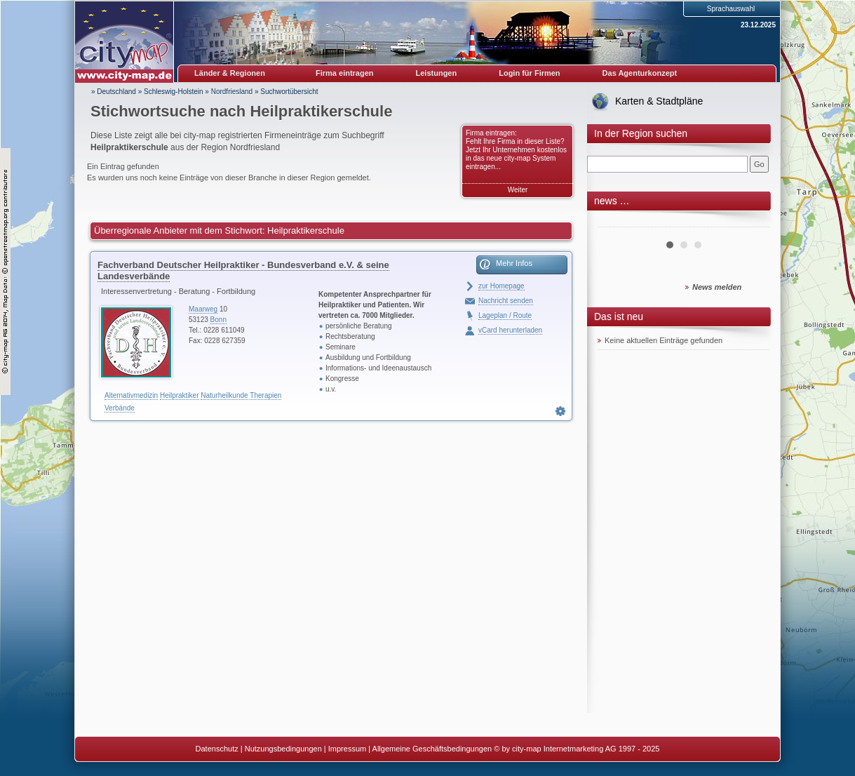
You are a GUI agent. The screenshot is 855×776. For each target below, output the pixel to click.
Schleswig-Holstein (173, 91)
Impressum (347, 748)
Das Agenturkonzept (640, 73)
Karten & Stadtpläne (659, 101)
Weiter (518, 190)
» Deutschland (113, 91)
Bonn (218, 319)
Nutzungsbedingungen (283, 748)
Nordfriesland (232, 91)
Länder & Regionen (229, 73)
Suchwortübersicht (289, 91)
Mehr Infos (514, 263)
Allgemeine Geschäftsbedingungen (432, 748)
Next (751, 221)
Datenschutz (217, 748)
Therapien (265, 395)
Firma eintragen (345, 73)
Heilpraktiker (179, 395)
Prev (616, 221)
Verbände (120, 408)
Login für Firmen (529, 73)
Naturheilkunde (224, 395)
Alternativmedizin (131, 395)
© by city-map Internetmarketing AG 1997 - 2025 (576, 748)
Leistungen (436, 73)
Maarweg (203, 309)
